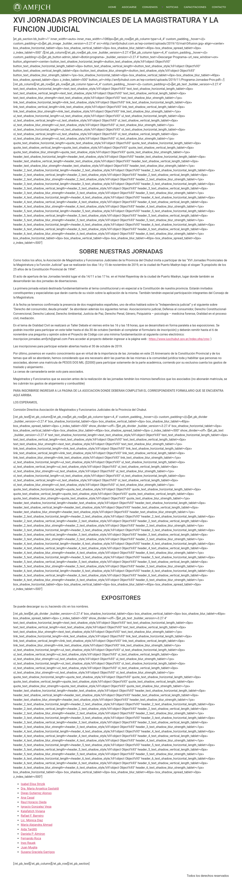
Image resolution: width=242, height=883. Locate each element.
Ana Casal (27, 797)
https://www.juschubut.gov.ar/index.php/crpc (179, 339)
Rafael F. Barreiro (32, 816)
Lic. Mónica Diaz (32, 820)
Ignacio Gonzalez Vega (36, 806)
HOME (112, 6)
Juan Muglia (29, 847)
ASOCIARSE (129, 6)
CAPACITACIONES (195, 6)
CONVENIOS (149, 6)
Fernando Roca (31, 838)
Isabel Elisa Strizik (33, 784)
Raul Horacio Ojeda (34, 802)
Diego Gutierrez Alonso (36, 793)
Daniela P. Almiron (33, 834)
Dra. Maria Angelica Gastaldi (40, 788)
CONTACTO (219, 6)
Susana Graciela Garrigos (38, 852)
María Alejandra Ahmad (36, 825)
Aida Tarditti (29, 829)
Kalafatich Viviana (33, 811)
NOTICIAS (172, 6)
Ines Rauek (28, 843)
